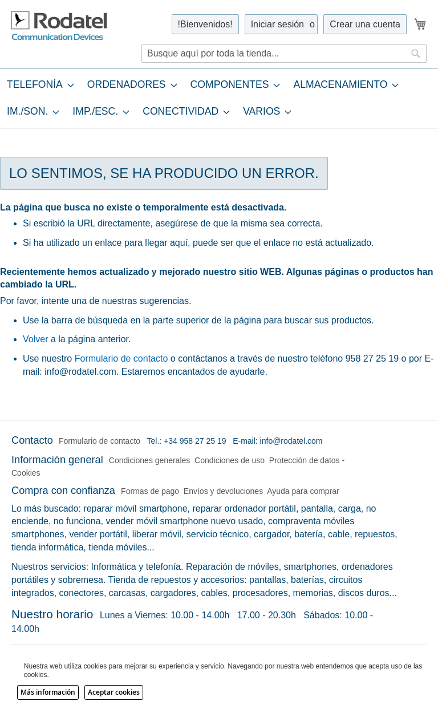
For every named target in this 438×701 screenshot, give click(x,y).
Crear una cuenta (365, 24)
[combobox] (284, 53)
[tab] (219, 98)
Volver (35, 339)
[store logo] (59, 26)
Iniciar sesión (277, 24)
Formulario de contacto (121, 358)
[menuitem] (37, 84)
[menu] (219, 98)
